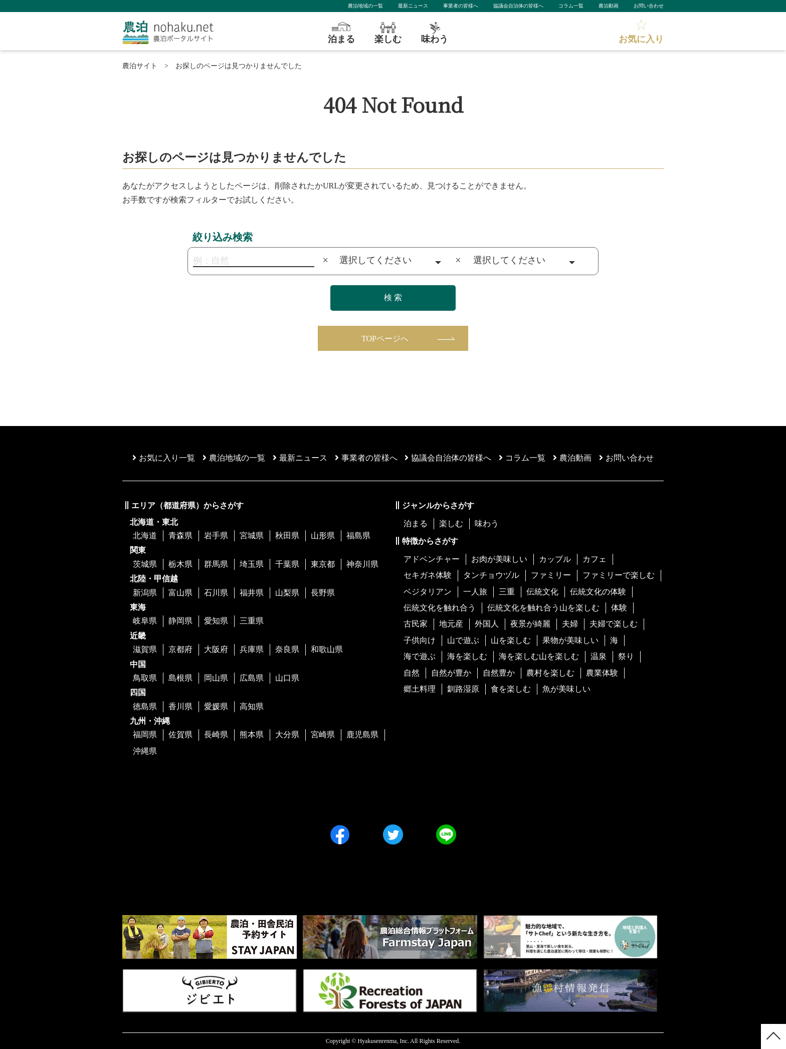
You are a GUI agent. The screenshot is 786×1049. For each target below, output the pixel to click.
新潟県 (145, 592)
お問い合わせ (649, 6)
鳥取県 (145, 678)
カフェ (594, 559)
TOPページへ (385, 338)
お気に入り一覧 (163, 458)
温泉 (599, 656)
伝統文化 (542, 591)
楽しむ (451, 523)
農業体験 (602, 673)
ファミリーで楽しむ (618, 575)
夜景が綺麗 (530, 623)
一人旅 (475, 591)
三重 (507, 591)
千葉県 (287, 564)
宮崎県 (323, 734)
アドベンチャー (432, 559)
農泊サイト (139, 66)
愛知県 (216, 620)
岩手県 (216, 535)
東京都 (323, 564)
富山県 (180, 592)
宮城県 (252, 535)
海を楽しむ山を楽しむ (539, 656)
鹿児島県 (362, 734)
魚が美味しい (566, 689)
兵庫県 (252, 649)
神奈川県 (362, 564)
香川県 (180, 706)
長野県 (323, 592)
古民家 (416, 623)
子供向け (420, 640)
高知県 (252, 706)
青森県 (180, 535)
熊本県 (252, 734)
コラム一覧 (570, 6)
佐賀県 (180, 734)
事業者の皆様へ (460, 6)
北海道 (145, 535)
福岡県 (145, 734)
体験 (619, 607)
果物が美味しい (570, 640)
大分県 (287, 734)
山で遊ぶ (463, 640)
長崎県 (216, 734)
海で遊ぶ (420, 656)
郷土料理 (420, 689)
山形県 (323, 535)
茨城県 (145, 564)
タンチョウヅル (491, 575)
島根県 (180, 678)
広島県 (252, 678)
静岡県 (180, 620)
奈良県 (287, 649)
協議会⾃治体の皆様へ (448, 458)
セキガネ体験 (428, 575)
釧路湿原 (463, 689)
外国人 (487, 623)
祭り (626, 656)
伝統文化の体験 (598, 591)
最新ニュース (413, 6)
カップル (555, 559)
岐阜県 (145, 620)
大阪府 (216, 649)
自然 (412, 673)
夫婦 (570, 623)
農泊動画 (609, 6)
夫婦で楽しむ (614, 623)
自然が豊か (451, 673)
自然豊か (499, 673)
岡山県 (216, 678)
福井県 (252, 592)
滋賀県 (145, 649)
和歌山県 (327, 649)
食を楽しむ (511, 689)
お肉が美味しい (499, 559)
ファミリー (551, 575)
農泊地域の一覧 (365, 6)
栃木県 (180, 564)
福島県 (358, 535)
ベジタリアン (428, 591)
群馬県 (216, 564)
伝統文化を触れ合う (440, 607)
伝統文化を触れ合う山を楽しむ (543, 607)
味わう (487, 523)
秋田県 (287, 535)
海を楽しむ (467, 656)
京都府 (180, 649)
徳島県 (145, 706)
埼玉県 (252, 564)
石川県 (216, 592)
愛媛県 (216, 706)
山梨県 (287, 592)
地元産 (451, 623)
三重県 (252, 620)
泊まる (416, 523)
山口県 (287, 678)
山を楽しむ (511, 640)
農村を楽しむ (550, 673)
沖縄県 (145, 751)
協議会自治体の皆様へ (518, 6)
